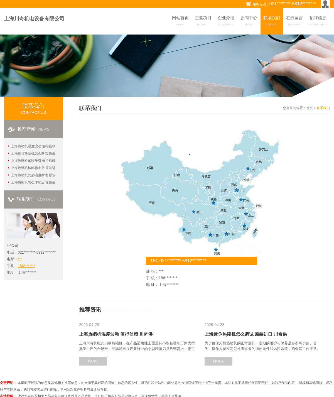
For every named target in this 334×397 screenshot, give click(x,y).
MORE (93, 361)
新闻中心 (248, 22)
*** (20, 259)
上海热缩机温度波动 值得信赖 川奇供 (116, 334)
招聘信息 (318, 22)
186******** (26, 266)
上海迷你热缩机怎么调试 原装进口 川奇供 (246, 334)
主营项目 (203, 22)
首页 (309, 108)
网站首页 (180, 22)
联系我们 (271, 22)
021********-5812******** (292, 3)
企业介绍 (226, 22)
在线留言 (294, 22)
